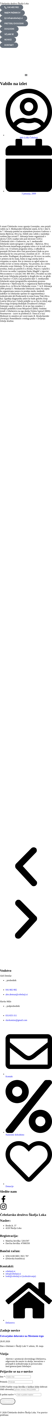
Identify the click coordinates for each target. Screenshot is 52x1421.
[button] (26, 867)
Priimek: (4, 1382)
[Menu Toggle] (26, 75)
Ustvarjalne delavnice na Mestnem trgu (22, 1336)
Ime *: (15, 1376)
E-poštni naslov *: (20, 1394)
